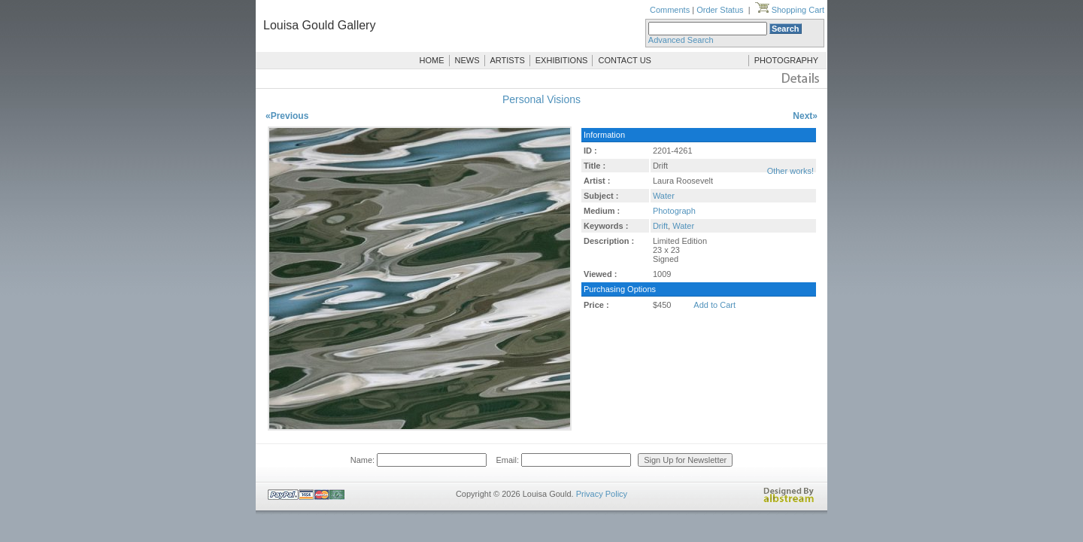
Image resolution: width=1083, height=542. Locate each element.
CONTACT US (624, 60)
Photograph (674, 210)
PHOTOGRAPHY (786, 60)
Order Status (719, 9)
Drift (660, 225)
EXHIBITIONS (561, 60)
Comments (670, 9)
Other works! (790, 170)
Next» (805, 116)
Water (664, 195)
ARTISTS (507, 60)
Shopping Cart (789, 9)
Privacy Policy (601, 493)
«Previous (286, 116)
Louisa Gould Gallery (319, 25)
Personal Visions (541, 99)
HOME (432, 60)
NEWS (467, 60)
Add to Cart (714, 304)
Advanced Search (681, 39)
